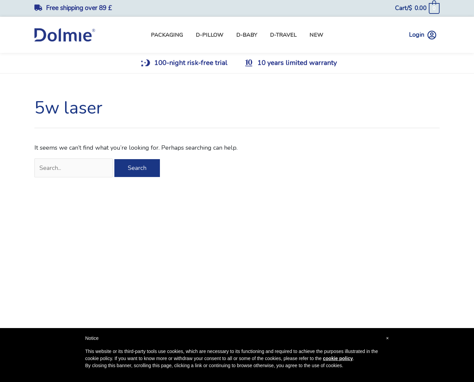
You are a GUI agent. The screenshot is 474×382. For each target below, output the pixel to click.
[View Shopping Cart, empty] (417, 8)
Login (422, 34)
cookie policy (338, 358)
